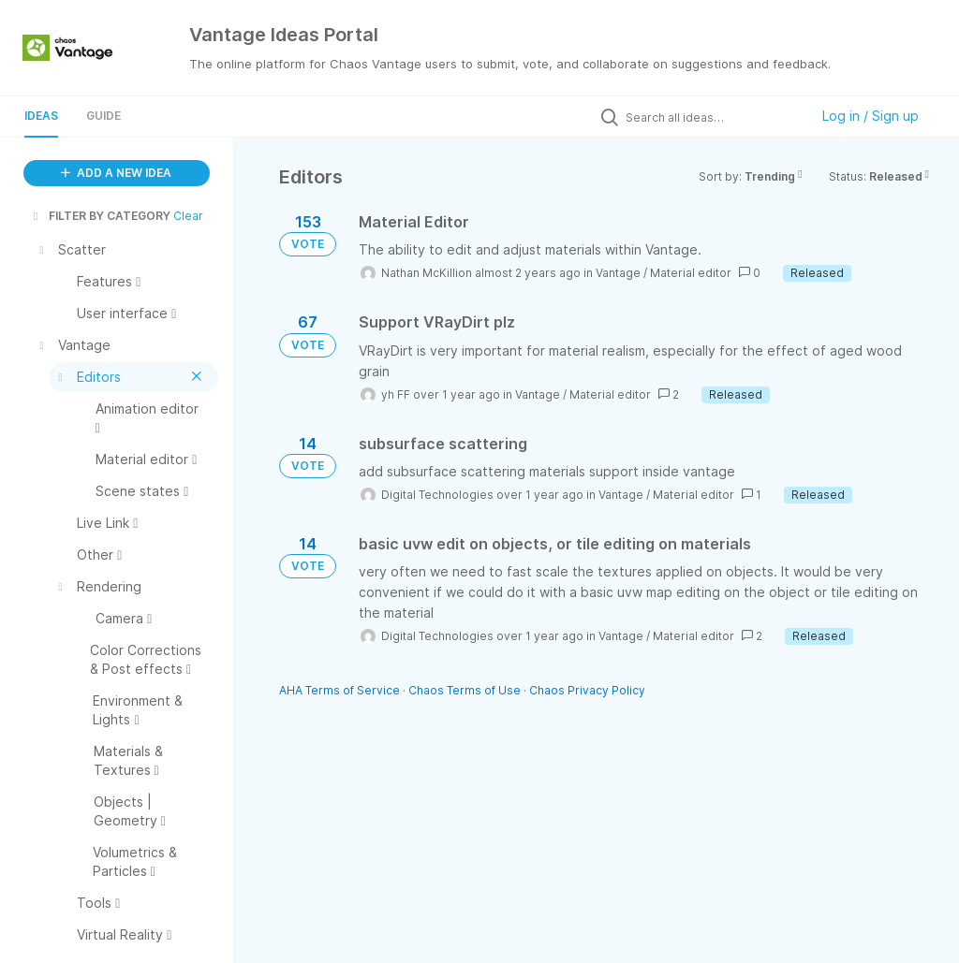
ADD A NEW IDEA (116, 173)
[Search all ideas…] (712, 117)
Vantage (618, 273)
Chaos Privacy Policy (587, 690)
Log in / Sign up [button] (870, 116)
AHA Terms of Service (341, 690)
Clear (188, 216)
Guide (103, 116)
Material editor (690, 273)
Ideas (41, 116)
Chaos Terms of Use (464, 690)
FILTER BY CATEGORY (100, 216)
